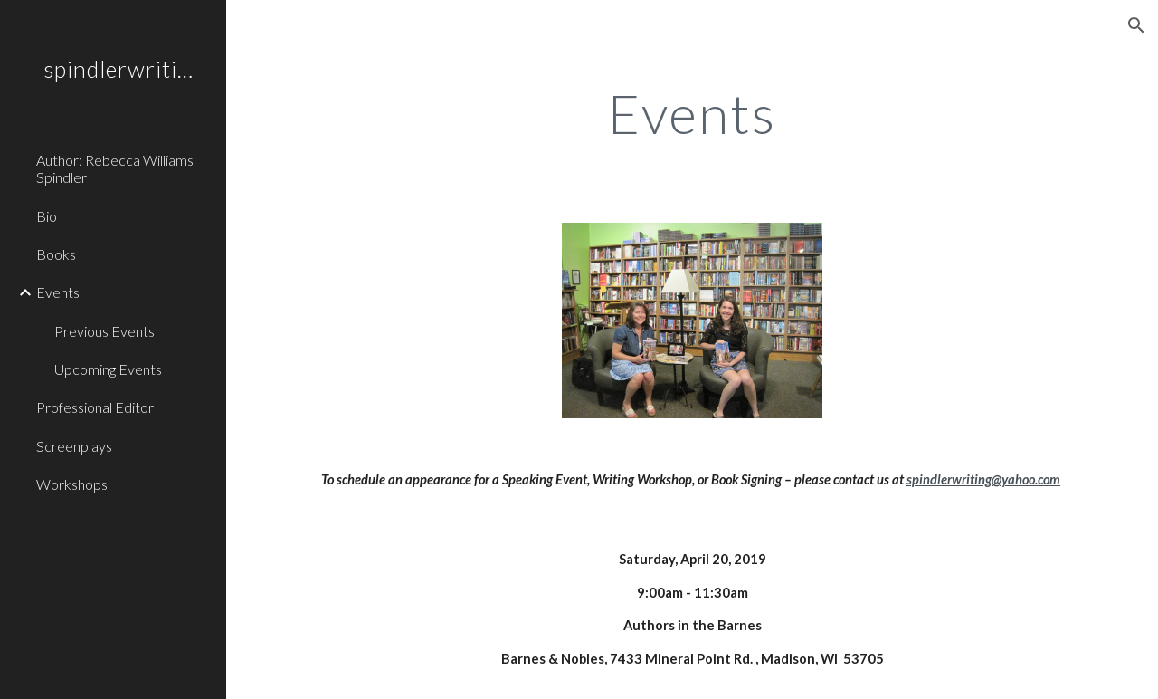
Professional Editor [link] (95, 407)
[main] (692, 113)
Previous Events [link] (104, 331)
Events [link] (58, 292)
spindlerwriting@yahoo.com (983, 479)
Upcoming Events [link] (108, 369)
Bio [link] (46, 216)
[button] (1136, 25)
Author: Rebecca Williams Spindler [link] (115, 168)
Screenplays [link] (74, 446)
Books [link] (56, 254)
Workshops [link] (72, 484)
